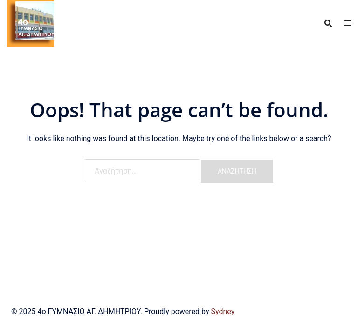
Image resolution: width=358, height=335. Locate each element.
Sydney (222, 311)
